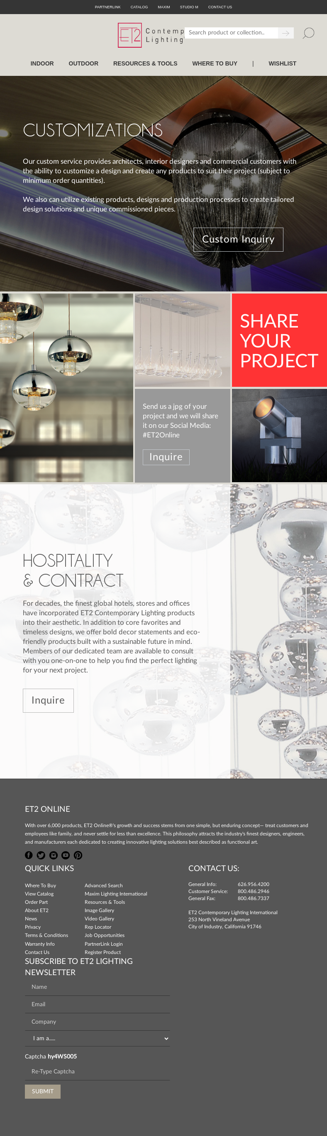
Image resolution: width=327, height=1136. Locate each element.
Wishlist (282, 63)
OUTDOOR (84, 63)
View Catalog (39, 893)
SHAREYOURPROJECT (279, 342)
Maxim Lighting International (116, 893)
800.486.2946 (253, 891)
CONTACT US (220, 7)
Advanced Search (104, 885)
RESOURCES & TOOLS (145, 63)
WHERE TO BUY (214, 63)
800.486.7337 (253, 898)
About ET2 (37, 910)
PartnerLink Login (104, 944)
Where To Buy (40, 885)
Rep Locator (98, 927)
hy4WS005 (62, 1057)
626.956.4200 (253, 884)
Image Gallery (99, 910)
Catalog (139, 7)
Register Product (103, 952)
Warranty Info (40, 944)
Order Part (36, 902)
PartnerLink (108, 7)
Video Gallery (99, 918)
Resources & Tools (105, 902)
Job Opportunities (104, 935)
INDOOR (42, 63)
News (31, 918)
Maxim (164, 7)
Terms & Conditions (46, 935)
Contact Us (37, 952)
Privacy (33, 927)
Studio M (189, 7)
